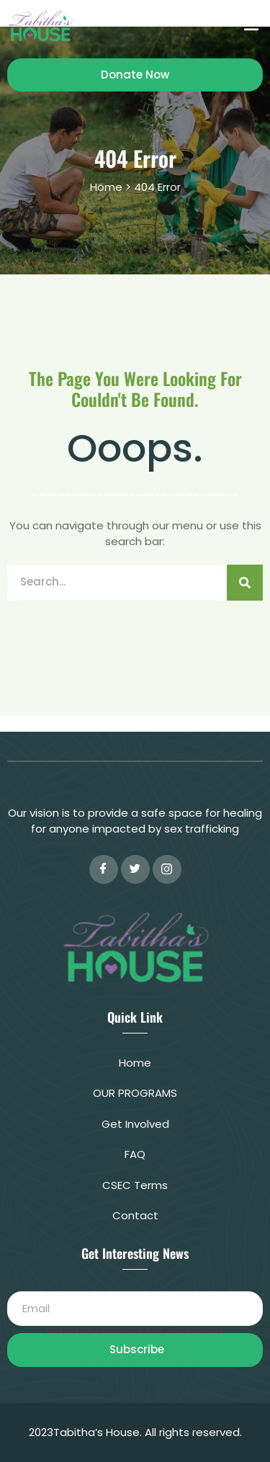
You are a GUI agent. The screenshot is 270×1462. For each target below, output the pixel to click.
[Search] (245, 583)
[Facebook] (103, 869)
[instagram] (167, 869)
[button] (251, 25)
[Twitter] (135, 869)
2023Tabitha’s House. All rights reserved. (135, 1432)
